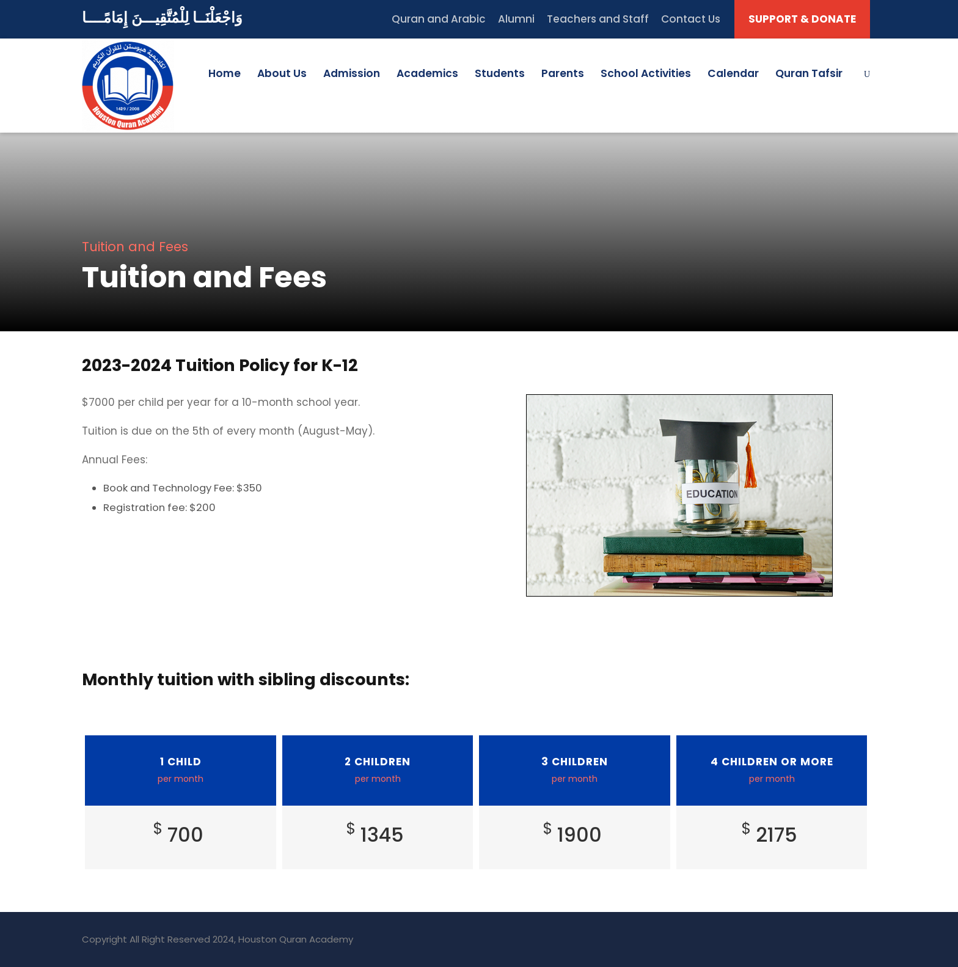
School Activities (646, 73)
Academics (427, 73)
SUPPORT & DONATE (802, 19)
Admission (351, 73)
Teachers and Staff (598, 19)
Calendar (733, 73)
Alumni (516, 19)
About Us (282, 73)
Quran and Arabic (439, 19)
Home (224, 73)
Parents (562, 73)
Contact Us (690, 19)
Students (500, 73)
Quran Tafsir (809, 73)
